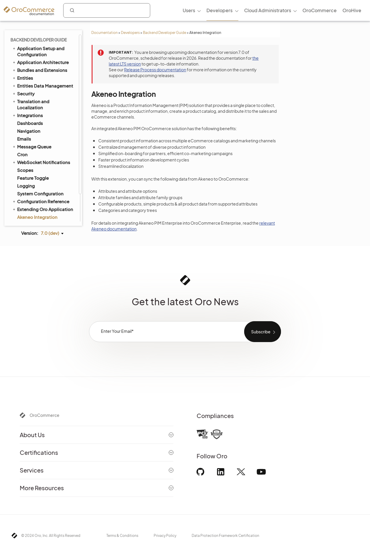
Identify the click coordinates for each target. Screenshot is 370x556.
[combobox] (107, 10)
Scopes (25, 138)
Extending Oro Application (42, 177)
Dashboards (30, 91)
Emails (24, 107)
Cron (22, 122)
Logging (26, 154)
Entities (22, 46)
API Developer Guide (36, 200)
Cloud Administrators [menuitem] (267, 10)
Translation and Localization (30, 72)
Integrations (27, 83)
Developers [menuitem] (219, 10)
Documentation (104, 32)
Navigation (28, 99)
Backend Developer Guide (164, 32)
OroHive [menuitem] (351, 10)
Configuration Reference (40, 169)
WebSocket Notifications (41, 130)
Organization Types (37, 208)
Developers (130, 32)
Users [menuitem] (189, 10)
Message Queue (31, 114)
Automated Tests (32, 193)
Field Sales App (31, 216)
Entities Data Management (42, 54)
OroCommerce (44, 415)
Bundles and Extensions (39, 38)
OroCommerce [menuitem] (319, 10)
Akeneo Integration (37, 185)
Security (23, 61)
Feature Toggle (33, 146)
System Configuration (40, 161)
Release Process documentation (155, 69)
